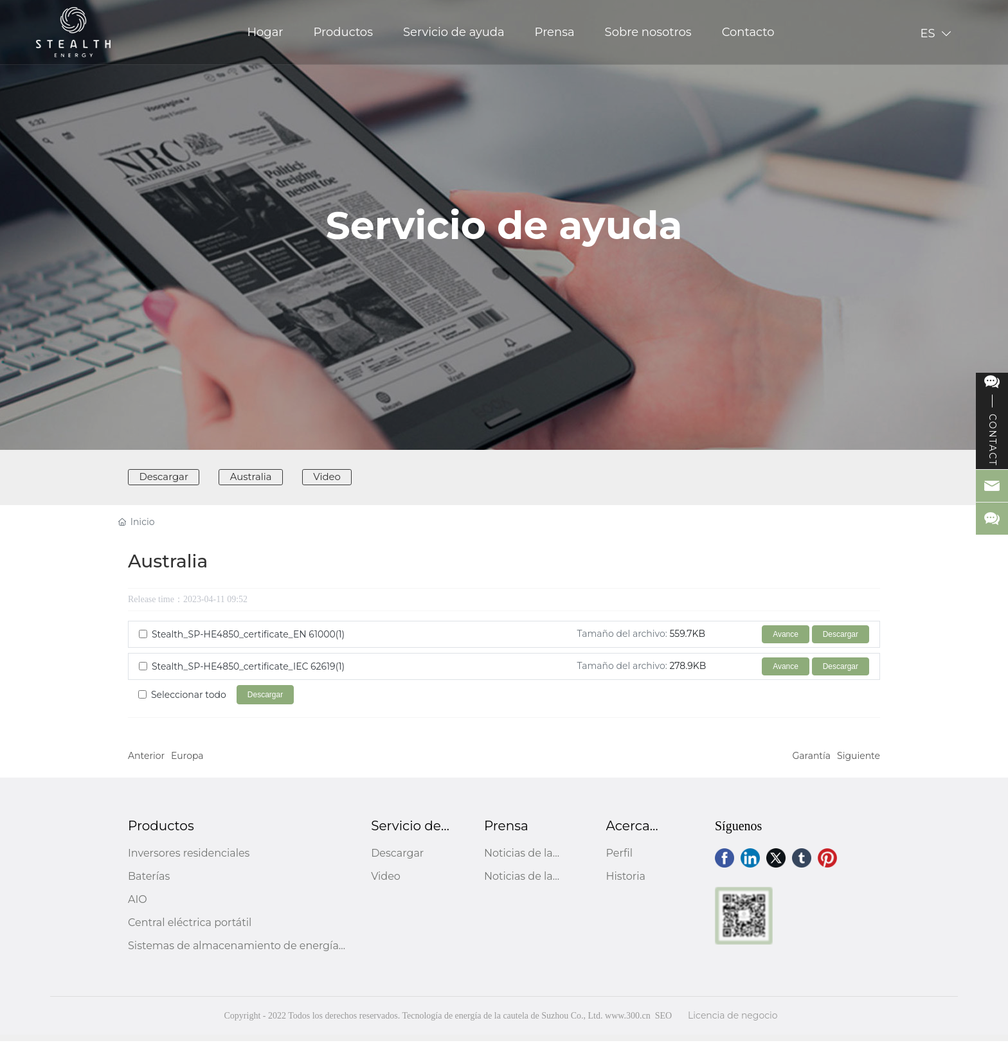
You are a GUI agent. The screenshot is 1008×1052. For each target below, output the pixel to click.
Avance (785, 645)
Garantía (812, 766)
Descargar (840, 645)
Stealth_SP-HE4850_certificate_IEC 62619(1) (248, 677)
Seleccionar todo (188, 705)
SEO (663, 1026)
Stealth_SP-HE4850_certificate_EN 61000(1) (248, 645)
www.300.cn (628, 1026)
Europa (187, 766)
